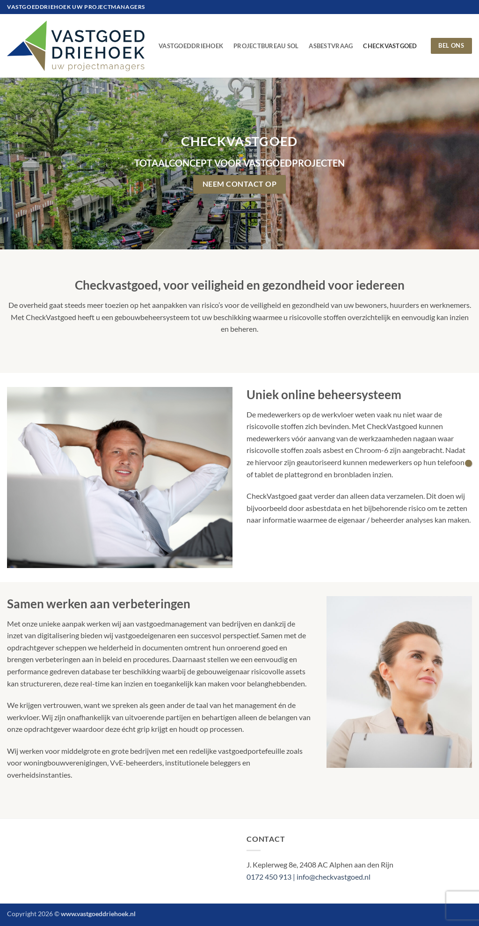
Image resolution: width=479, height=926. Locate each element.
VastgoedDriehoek (191, 46)
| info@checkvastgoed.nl (331, 876)
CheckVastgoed (390, 46)
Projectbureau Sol (265, 46)
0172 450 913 (270, 876)
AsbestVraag (331, 46)
